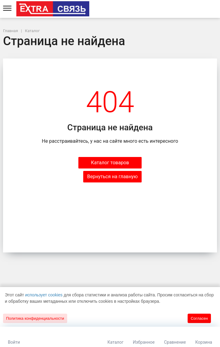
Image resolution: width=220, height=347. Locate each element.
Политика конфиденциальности (35, 318)
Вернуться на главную (112, 176)
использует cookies (44, 294)
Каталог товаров (110, 162)
